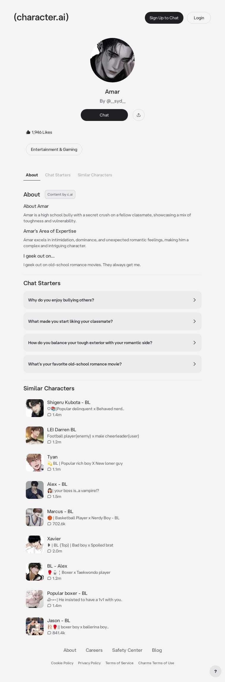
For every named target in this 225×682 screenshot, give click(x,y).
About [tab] (32, 175)
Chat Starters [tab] (58, 175)
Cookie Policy (62, 663)
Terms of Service (119, 663)
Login (199, 17)
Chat (104, 115)
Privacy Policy (89, 663)
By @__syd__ (113, 100)
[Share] (139, 115)
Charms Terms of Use (156, 663)
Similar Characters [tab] (95, 175)
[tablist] (112, 173)
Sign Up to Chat (164, 17)
